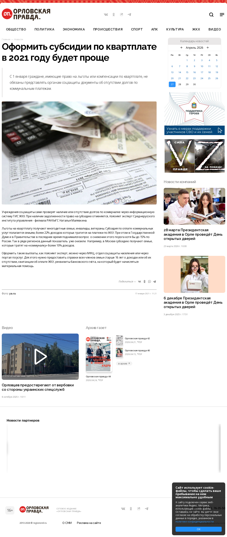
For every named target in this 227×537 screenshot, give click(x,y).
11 (209, 66)
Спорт (137, 29)
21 (179, 78)
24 (202, 78)
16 (194, 72)
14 (179, 72)
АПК (154, 29)
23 (194, 78)
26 (216, 78)
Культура (175, 29)
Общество (16, 29)
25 (209, 78)
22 (187, 78)
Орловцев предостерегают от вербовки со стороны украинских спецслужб (38, 387)
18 (209, 72)
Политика (44, 29)
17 (202, 72)
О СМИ (67, 523)
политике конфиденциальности (195, 521)
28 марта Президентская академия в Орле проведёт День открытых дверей (193, 234)
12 (216, 66)
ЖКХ (196, 29)
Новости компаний (180, 182)
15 (187, 72)
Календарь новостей (194, 41)
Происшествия (108, 29)
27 (172, 84)
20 (172, 78)
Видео (215, 29)
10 (202, 66)
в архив (124, 363)
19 (216, 72)
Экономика (74, 29)
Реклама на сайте (89, 523)
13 (172, 72)
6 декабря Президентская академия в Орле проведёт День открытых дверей (193, 302)
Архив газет (96, 328)
